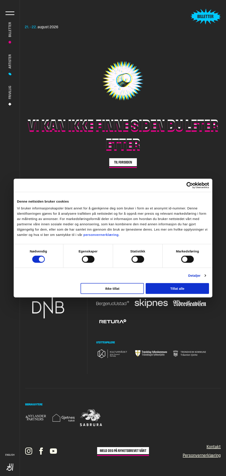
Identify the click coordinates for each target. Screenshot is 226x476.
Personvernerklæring (202, 455)
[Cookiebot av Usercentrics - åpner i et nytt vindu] (189, 185)
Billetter (10, 29)
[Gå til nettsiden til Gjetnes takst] (64, 417)
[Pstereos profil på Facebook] (41, 451)
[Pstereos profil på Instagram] (28, 451)
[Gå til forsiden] (56, 16)
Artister (10, 61)
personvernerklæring (101, 235)
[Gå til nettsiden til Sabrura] (91, 417)
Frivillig (10, 92)
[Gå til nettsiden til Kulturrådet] (112, 353)
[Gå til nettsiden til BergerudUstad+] (112, 303)
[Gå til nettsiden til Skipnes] (151, 303)
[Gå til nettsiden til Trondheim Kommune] (189, 353)
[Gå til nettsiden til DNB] (52, 307)
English (10, 454)
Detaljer (194, 275)
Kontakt (214, 446)
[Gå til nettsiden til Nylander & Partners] (36, 417)
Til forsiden (123, 162)
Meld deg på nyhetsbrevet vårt (123, 451)
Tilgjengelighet (9, 467)
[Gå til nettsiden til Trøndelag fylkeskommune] (151, 353)
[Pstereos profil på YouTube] (53, 451)
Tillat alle (177, 288)
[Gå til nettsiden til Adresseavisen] (189, 303)
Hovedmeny (10, 13)
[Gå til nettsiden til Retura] (112, 321)
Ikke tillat (112, 288)
